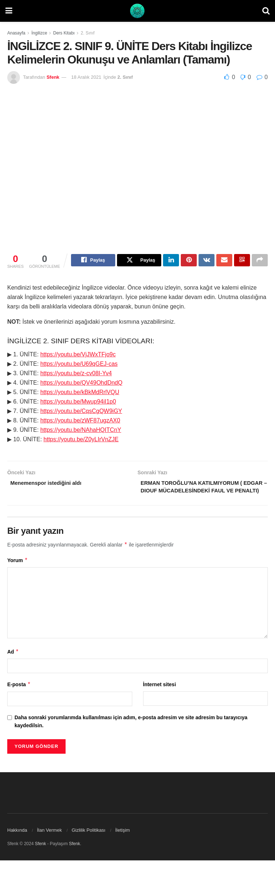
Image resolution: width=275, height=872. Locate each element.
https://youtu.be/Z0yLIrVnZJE (80, 440)
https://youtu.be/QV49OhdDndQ (81, 384)
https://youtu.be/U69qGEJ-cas (78, 365)
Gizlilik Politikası (88, 841)
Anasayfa (16, 33)
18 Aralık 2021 (86, 77)
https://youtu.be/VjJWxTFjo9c (78, 355)
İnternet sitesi (159, 696)
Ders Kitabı (64, 33)
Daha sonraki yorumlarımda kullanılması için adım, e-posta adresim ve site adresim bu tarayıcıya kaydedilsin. (130, 733)
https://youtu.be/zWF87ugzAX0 (80, 421)
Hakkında (17, 841)
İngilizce (39, 33)
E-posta (19, 696)
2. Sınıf (88, 33)
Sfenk (52, 77)
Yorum (17, 572)
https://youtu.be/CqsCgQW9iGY (81, 412)
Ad (13, 663)
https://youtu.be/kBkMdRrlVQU (79, 393)
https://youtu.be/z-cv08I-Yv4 (76, 374)
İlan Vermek (49, 841)
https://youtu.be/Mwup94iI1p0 (78, 403)
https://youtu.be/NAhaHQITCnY (80, 431)
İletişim (122, 841)
